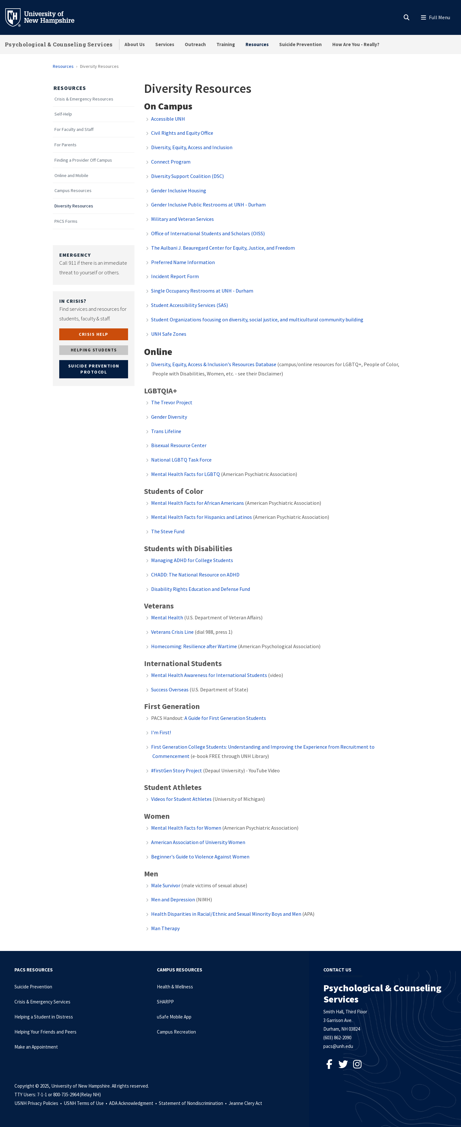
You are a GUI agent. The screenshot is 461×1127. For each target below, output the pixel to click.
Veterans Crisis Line (172, 632)
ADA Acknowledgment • (133, 1103)
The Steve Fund (167, 531)
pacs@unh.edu (338, 1046)
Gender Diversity (169, 417)
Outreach (195, 44)
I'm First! (161, 732)
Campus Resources (73, 190)
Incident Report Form (175, 276)
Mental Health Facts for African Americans (197, 503)
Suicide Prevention (300, 44)
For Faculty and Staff (73, 129)
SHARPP (165, 1002)
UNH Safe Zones (168, 334)
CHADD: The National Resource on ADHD (195, 574)
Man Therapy (165, 928)
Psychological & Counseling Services (59, 44)
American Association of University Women (198, 842)
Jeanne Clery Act (245, 1103)
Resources (257, 44)
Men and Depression (173, 899)
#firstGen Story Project (176, 770)
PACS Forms (65, 221)
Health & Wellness (175, 987)
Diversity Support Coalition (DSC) (187, 176)
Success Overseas (170, 689)
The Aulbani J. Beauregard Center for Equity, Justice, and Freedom (223, 248)
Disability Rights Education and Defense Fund (200, 589)
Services (164, 44)
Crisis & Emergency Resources (83, 99)
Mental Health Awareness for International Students (209, 675)
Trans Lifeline (166, 431)
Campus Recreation (176, 1032)
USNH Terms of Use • (86, 1103)
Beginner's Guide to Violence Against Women (200, 856)
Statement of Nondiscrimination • (193, 1103)
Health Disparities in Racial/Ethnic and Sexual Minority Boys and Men (226, 914)
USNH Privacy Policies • (38, 1103)
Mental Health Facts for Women (186, 828)
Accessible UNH (168, 119)
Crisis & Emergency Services (42, 1002)
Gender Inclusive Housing (178, 190)
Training (225, 44)
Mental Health (167, 617)
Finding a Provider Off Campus (83, 160)
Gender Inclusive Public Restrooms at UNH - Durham (208, 204)
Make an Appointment (36, 1047)
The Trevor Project (171, 402)
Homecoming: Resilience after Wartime (194, 646)
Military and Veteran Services (182, 219)
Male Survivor (165, 885)
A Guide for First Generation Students (225, 718)
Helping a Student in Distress (43, 1017)
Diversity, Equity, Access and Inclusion (191, 147)
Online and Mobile (71, 175)
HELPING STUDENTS (94, 349)
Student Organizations (257, 319)
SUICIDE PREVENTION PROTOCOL (93, 369)
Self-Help (63, 114)
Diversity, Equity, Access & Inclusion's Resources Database (213, 364)
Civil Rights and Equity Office (182, 133)
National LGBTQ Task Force (181, 459)
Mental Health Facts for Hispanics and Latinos (201, 517)
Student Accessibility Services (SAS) (189, 305)
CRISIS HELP (94, 334)
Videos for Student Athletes (181, 799)
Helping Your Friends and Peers (45, 1032)
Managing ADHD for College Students (192, 560)
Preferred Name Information (183, 262)
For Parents (65, 145)
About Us (135, 44)
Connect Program (170, 161)
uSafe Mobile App (174, 1017)
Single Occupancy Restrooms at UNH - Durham (202, 290)
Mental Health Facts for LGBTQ (185, 474)
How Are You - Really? (355, 44)
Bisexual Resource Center (178, 445)
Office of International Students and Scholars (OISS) (208, 233)
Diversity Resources (73, 206)
